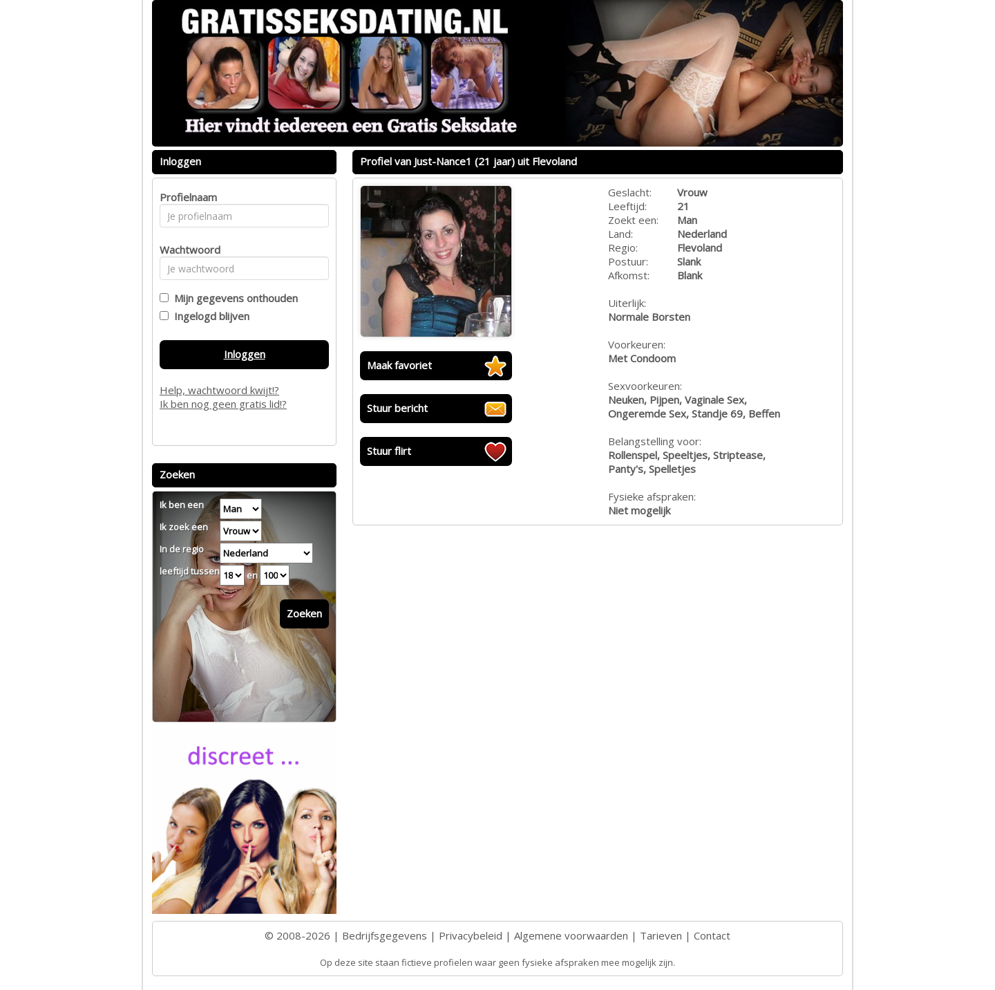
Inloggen (244, 354)
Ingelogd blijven (209, 316)
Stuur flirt (389, 451)
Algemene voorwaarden (571, 935)
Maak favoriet (399, 365)
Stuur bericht (397, 408)
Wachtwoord (186, 249)
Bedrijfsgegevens (384, 935)
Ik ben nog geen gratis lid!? (223, 404)
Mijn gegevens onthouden (233, 298)
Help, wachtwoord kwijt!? (219, 390)
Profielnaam (186, 197)
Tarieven (661, 935)
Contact (712, 935)
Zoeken (304, 613)
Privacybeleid (470, 935)
